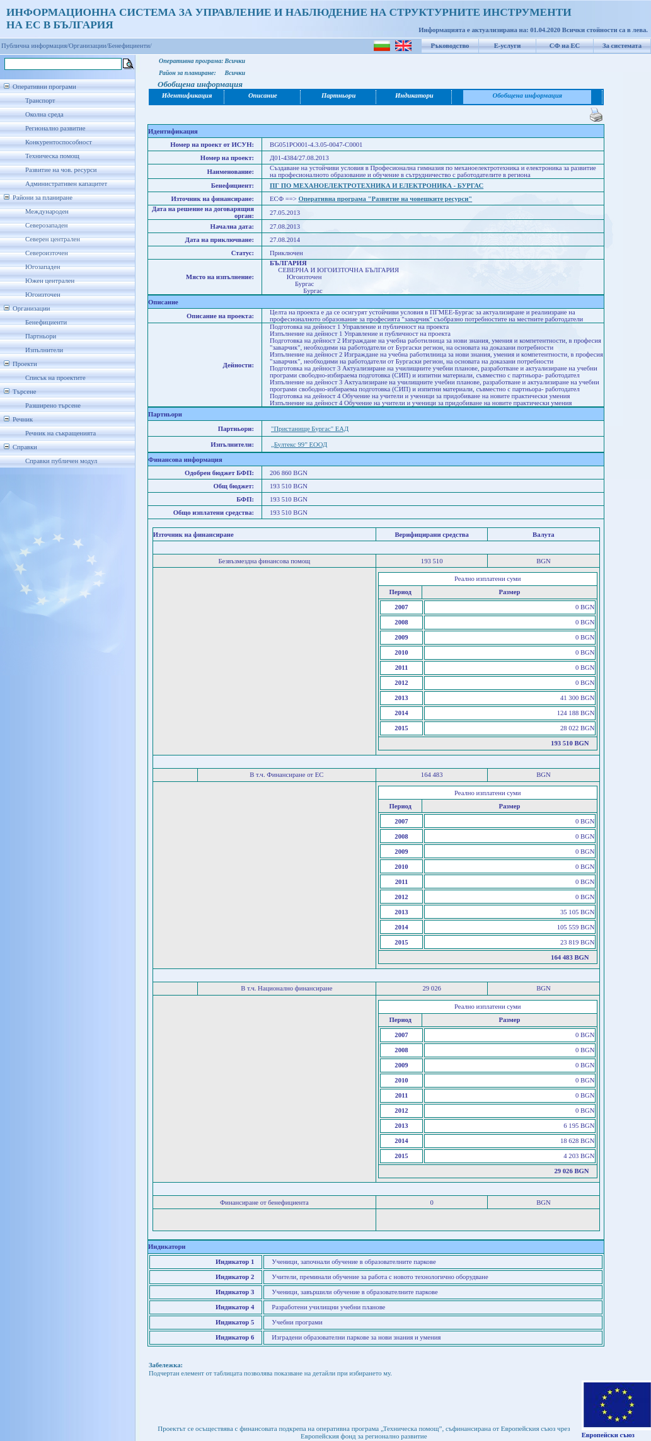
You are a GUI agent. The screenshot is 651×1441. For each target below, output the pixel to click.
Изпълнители (44, 350)
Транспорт (40, 100)
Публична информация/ (35, 45)
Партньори (40, 336)
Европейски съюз (608, 1435)
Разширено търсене (53, 405)
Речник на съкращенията (60, 433)
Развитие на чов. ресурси (61, 169)
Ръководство (450, 45)
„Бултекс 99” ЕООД (299, 444)
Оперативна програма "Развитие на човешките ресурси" (385, 198)
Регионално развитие (55, 128)
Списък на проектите (55, 377)
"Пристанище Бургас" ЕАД (310, 428)
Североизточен (46, 253)
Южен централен (49, 280)
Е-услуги (507, 45)
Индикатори (414, 95)
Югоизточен (42, 294)
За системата (622, 45)
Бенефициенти (46, 322)
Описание (262, 95)
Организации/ (88, 45)
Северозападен (46, 225)
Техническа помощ (52, 155)
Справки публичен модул (61, 460)
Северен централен (52, 239)
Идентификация (187, 95)
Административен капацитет (66, 183)
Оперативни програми (44, 86)
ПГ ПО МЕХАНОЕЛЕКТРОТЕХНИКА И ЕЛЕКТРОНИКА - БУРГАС (376, 185)
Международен (47, 211)
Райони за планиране (42, 197)
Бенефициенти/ (130, 45)
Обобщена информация (527, 95)
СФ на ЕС (565, 45)
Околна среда (44, 114)
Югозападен (42, 266)
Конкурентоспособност (58, 142)
